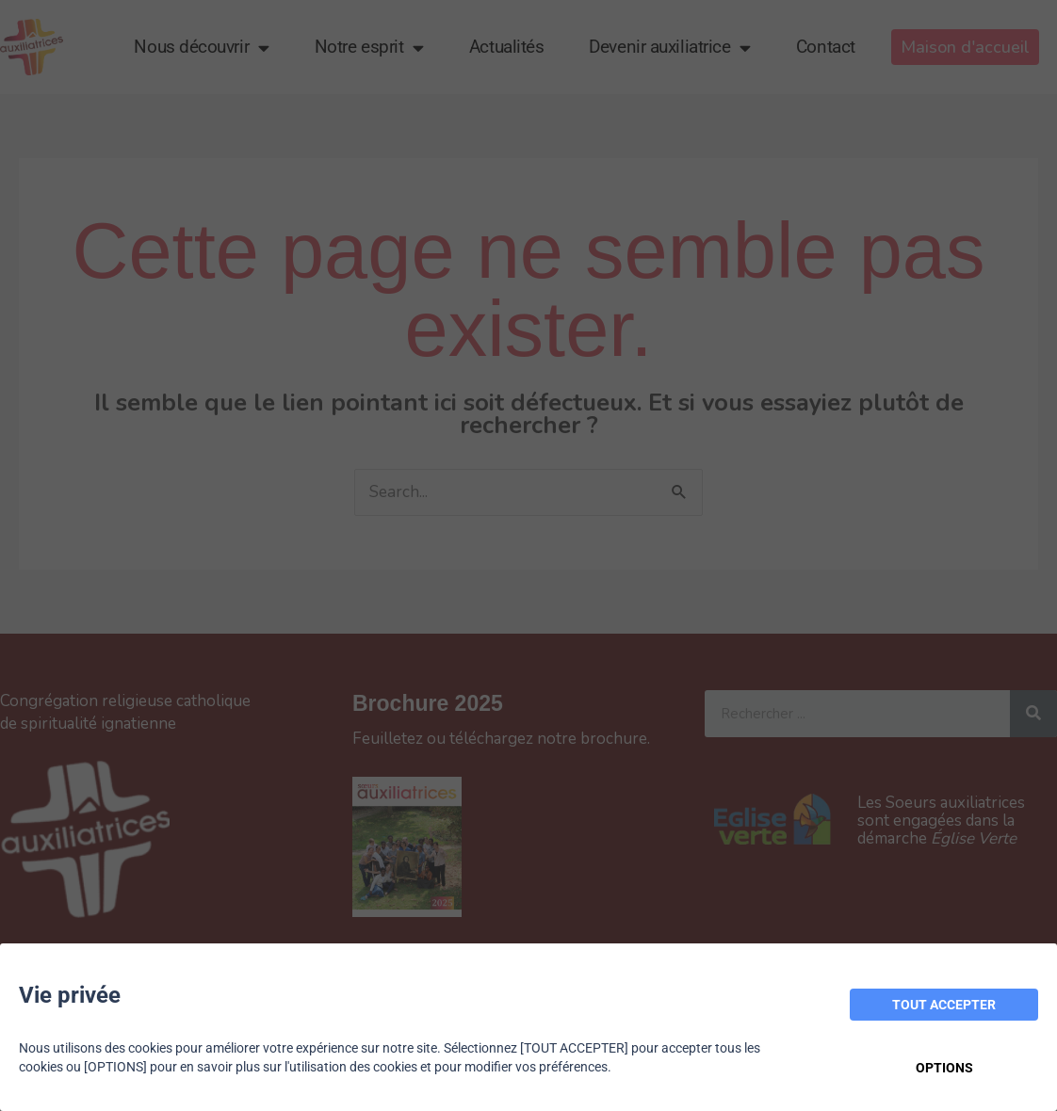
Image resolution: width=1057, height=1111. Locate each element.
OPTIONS (944, 1067)
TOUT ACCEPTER (944, 1004)
